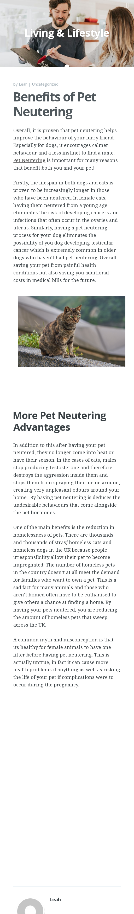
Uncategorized (45, 84)
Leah (23, 84)
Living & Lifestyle (66, 32)
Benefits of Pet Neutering (54, 104)
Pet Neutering (29, 160)
